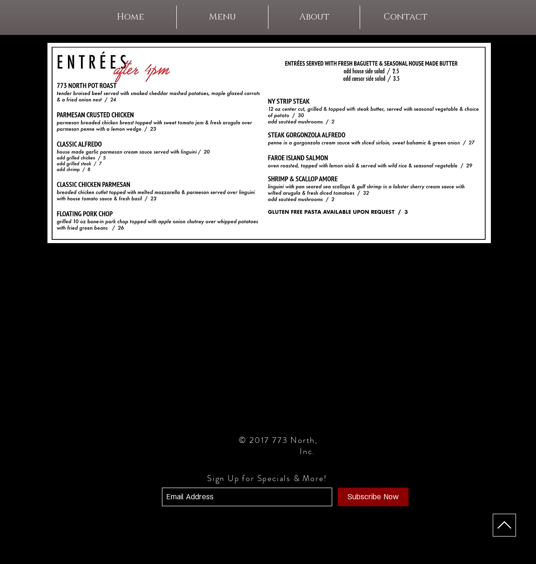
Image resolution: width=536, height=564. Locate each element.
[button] (222, 17)
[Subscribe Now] (373, 497)
